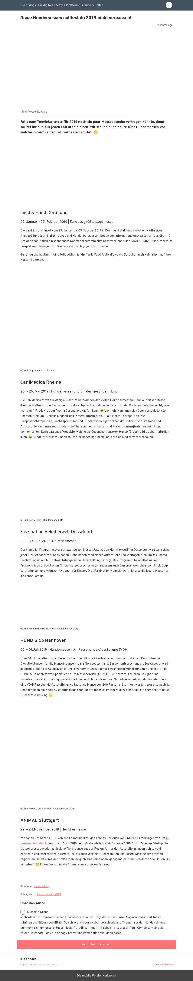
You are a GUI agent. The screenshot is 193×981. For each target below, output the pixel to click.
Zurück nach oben (163, 964)
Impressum (26, 964)
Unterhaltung (41, 886)
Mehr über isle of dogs (96, 944)
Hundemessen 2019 (49, 894)
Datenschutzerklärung (45, 964)
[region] (96, 172)
